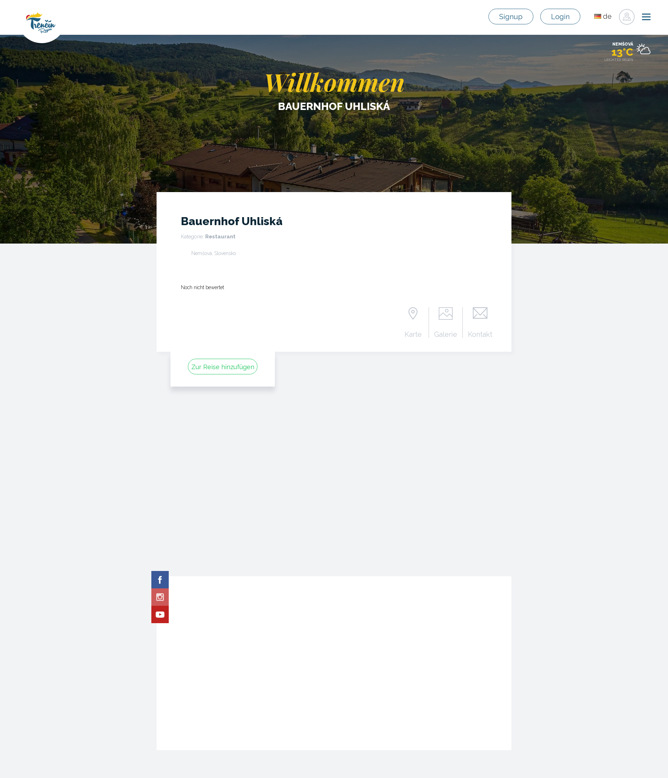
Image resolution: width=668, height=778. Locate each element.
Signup (511, 17)
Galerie (445, 334)
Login (560, 17)
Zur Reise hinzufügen (222, 367)
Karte (413, 334)
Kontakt (480, 334)
